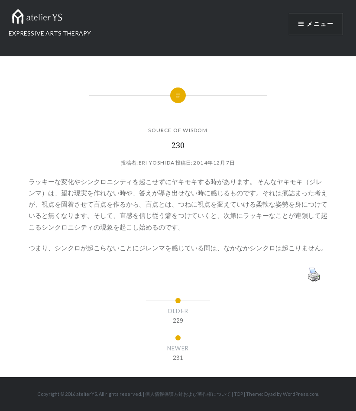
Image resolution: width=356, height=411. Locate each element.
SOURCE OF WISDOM (177, 130)
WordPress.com (300, 394)
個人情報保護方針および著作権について (188, 394)
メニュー (320, 23)
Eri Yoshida (157, 162)
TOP (238, 394)
